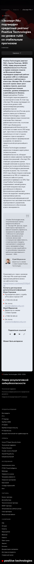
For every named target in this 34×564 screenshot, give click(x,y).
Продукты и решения (9, 409)
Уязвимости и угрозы (8, 474)
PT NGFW (5, 425)
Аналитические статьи (8, 465)
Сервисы (5, 438)
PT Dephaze (5, 419)
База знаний (5, 483)
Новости (16, 10)
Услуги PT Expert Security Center (11, 442)
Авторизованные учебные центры (11, 508)
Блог (3, 488)
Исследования (7, 461)
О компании (5, 10)
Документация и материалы (10, 549)
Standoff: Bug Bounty (8, 454)
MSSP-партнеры (7, 506)
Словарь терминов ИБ (8, 485)
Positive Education (7, 448)
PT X (3, 416)
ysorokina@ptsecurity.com (14, 306)
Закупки (4, 543)
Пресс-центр (5, 540)
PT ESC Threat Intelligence (9, 468)
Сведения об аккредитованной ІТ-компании (14, 397)
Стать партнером (7, 511)
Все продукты (6, 413)
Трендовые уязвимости (8, 477)
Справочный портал (7, 555)
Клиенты (4, 529)
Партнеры (5, 493)
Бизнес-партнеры (7, 497)
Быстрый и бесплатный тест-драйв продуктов (15, 433)
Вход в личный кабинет (8, 514)
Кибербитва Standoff (8, 457)
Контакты (4, 546)
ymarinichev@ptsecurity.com (15, 322)
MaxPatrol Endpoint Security (10, 428)
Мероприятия (6, 532)
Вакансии (4, 534)
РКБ (3, 523)
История (4, 526)
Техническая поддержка (9, 389)
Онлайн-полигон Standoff (9, 451)
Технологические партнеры (10, 503)
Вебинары (5, 471)
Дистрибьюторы (6, 500)
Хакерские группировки (9, 480)
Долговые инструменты (9, 552)
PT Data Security (6, 430)
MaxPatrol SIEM (6, 422)
